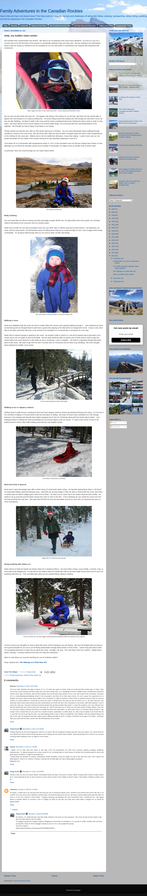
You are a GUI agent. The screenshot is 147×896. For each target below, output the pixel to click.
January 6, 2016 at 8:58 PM (38, 814)
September (117, 281)
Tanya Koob (31, 672)
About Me (14, 26)
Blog (5, 26)
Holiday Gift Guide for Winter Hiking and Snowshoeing (129, 158)
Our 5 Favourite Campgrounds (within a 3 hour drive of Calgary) (130, 74)
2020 (114, 228)
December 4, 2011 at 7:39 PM (26, 747)
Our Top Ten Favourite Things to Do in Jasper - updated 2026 (130, 86)
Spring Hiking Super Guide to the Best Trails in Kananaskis (130, 122)
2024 (114, 215)
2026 (114, 209)
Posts (113, 423)
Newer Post (10, 876)
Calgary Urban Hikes (106, 26)
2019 (114, 231)
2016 (114, 240)
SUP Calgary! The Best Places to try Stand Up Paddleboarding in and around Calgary (130, 171)
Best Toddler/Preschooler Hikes (60, 26)
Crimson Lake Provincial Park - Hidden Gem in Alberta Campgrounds (130, 183)
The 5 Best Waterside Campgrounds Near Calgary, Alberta (129, 111)
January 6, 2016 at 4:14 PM (27, 789)
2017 (114, 237)
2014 (114, 246)
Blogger (77, 890)
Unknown (13, 789)
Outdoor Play (28, 675)
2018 (114, 234)
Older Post (98, 876)
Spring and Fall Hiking (38, 26)
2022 (114, 221)
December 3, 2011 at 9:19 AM (33, 729)
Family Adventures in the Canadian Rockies (41, 11)
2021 (114, 224)
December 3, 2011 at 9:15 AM (26, 686)
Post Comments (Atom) (22, 881)
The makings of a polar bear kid (124, 271)
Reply (12, 722)
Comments (115, 427)
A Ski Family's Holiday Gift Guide (130, 145)
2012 (114, 253)
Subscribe (126, 340)
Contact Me (24, 26)
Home (54, 876)
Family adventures (16, 675)
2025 (114, 212)
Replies (15, 809)
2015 (114, 243)
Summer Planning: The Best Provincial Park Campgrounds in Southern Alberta (130, 135)
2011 (114, 256)
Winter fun (37, 675)
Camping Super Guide (123, 26)
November (117, 278)
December (117, 258)
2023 (114, 218)
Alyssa (12, 747)
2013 (114, 249)
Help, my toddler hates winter (123, 274)
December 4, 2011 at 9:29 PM (33, 771)
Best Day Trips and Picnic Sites (85, 26)
